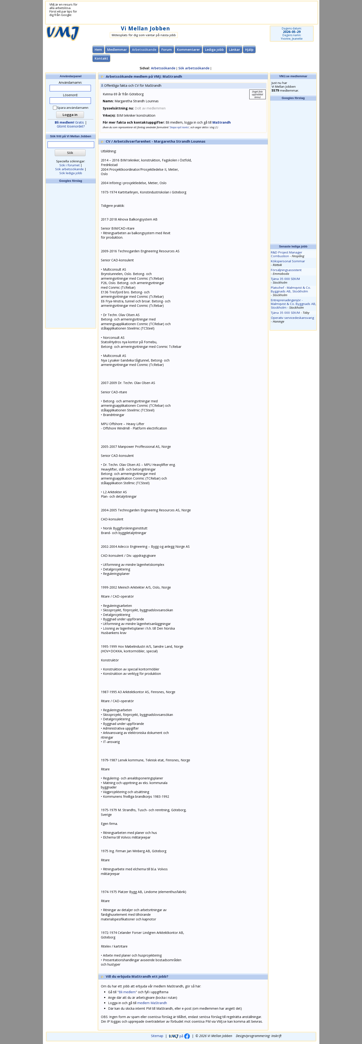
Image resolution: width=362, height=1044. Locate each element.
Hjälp (249, 49)
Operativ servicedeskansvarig (292, 318)
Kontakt (101, 58)
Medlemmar (117, 49)
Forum (166, 49)
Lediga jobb (214, 49)
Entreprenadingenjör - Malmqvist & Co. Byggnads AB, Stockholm (293, 304)
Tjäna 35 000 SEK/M (285, 279)
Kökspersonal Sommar (288, 261)
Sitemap (157, 1036)
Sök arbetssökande (193, 68)
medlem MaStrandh (152, 1003)
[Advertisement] (192, 12)
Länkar (234, 49)
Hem (98, 49)
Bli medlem (127, 992)
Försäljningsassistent (286, 270)
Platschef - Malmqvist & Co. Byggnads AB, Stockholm (291, 289)
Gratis (69, 122)
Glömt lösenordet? (71, 126)
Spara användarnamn (70, 107)
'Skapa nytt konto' (179, 127)
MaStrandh (221, 122)
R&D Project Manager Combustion (286, 254)
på (179, 1036)
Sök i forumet (69, 165)
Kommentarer (188, 49)
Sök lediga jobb (70, 173)
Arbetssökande (163, 68)
